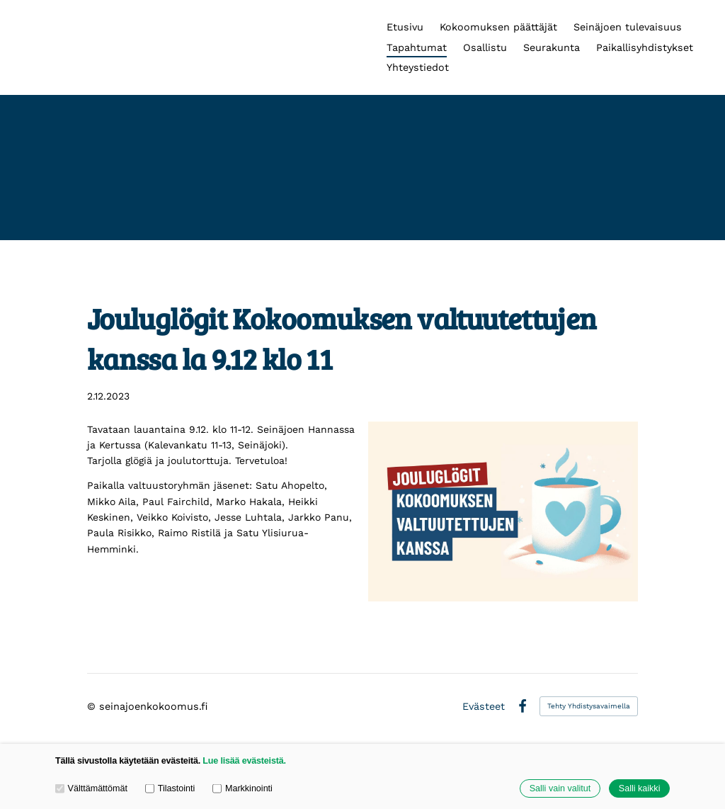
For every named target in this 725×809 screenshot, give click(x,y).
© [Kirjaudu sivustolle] (93, 706)
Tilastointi (170, 788)
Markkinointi (242, 788)
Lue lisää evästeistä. (243, 761)
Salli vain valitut (560, 788)
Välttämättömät (91, 788)
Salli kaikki (640, 788)
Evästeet (483, 706)
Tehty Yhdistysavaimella (588, 706)
